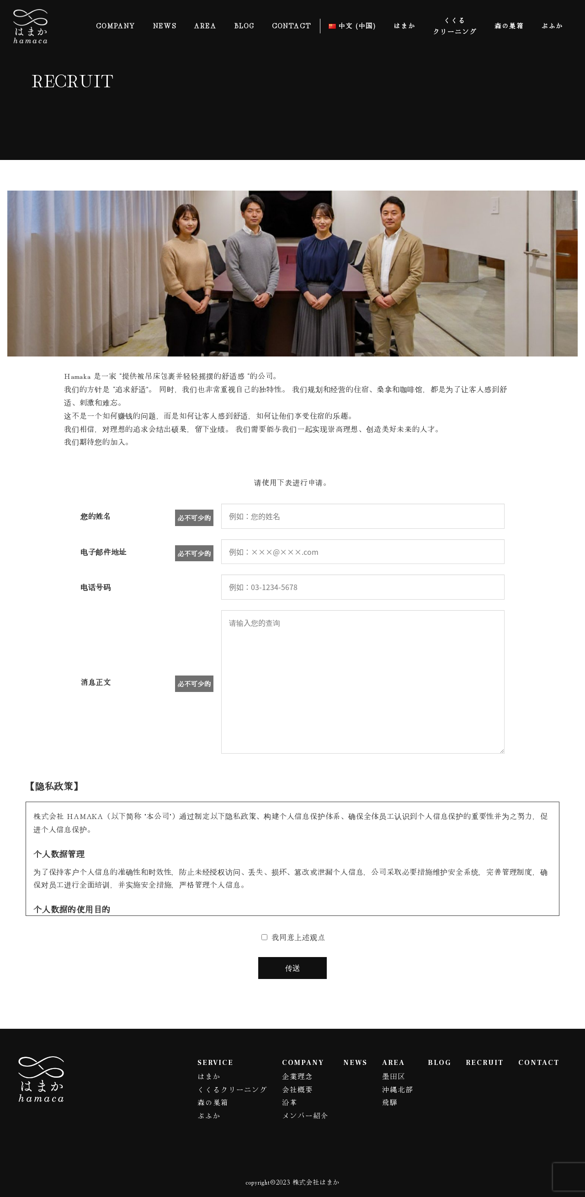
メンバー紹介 (298, 1115)
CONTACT (538, 1062)
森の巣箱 (201, 1101)
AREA (388, 1062)
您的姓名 (95, 516)
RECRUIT (483, 1062)
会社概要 (290, 1089)
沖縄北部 (393, 1089)
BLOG (436, 1062)
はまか (197, 1075)
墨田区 (389, 1075)
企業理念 (290, 1075)
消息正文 (95, 681)
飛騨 (385, 1101)
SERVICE (203, 1062)
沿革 (282, 1101)
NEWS (350, 1062)
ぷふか (197, 1115)
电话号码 (95, 586)
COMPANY (295, 1062)
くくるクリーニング (222, 1089)
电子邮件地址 (103, 551)
